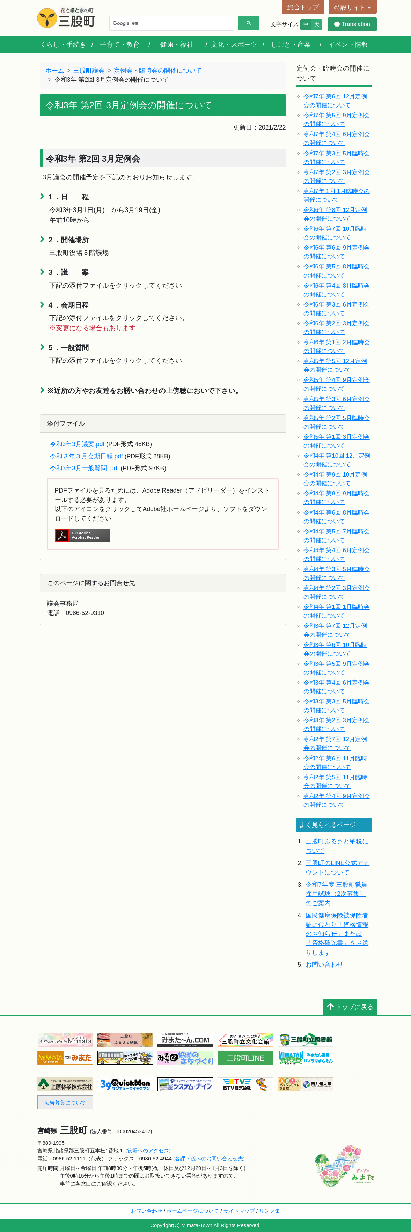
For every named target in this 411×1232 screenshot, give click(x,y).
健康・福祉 (176, 44)
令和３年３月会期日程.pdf (86, 456)
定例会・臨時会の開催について (158, 70)
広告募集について (65, 1103)
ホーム (54, 70)
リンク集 (269, 1211)
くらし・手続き (63, 44)
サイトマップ (239, 1211)
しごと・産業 (291, 44)
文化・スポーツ (234, 44)
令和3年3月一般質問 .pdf (84, 468)
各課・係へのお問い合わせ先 (209, 1158)
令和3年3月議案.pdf (77, 444)
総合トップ (303, 7)
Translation (352, 24)
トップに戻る (350, 1006)
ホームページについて (193, 1211)
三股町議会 (89, 70)
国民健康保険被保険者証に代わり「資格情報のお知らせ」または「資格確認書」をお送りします (337, 934)
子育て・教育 (120, 44)
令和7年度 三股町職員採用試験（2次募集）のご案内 (336, 894)
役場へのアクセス (148, 1150)
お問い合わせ (324, 964)
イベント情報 (348, 44)
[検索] (170, 23)
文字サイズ (285, 24)
